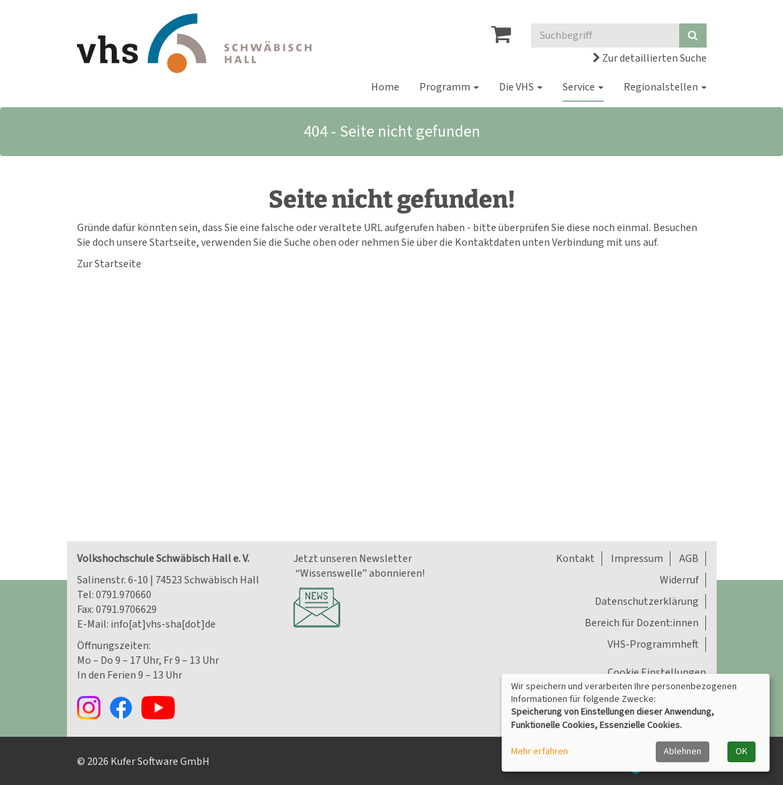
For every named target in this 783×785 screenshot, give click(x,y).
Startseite (172, 242)
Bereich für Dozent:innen (642, 623)
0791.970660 (123, 594)
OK (741, 751)
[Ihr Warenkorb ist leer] (501, 38)
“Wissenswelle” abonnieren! (359, 573)
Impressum (637, 558)
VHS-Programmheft (653, 644)
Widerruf (679, 580)
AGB (689, 558)
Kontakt (575, 558)
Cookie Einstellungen (657, 672)
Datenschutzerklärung (647, 601)
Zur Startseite (109, 264)
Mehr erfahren (539, 751)
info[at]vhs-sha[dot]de (163, 624)
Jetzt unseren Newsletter (352, 558)
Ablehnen (682, 751)
